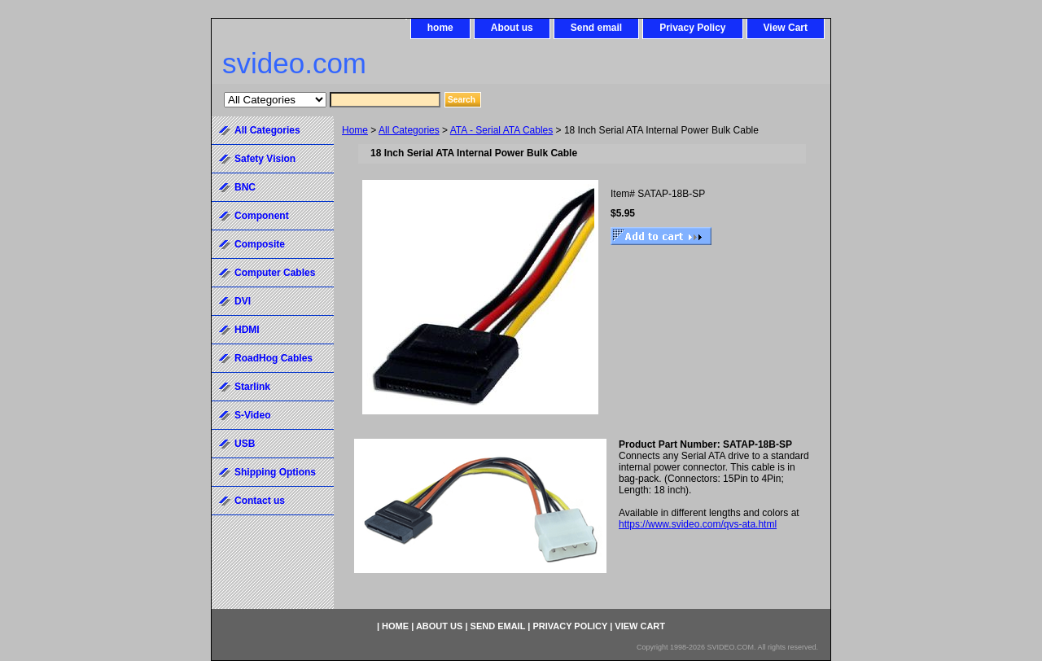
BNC (245, 187)
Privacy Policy (692, 27)
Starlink (252, 386)
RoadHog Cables (273, 358)
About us (512, 27)
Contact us (259, 500)
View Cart (786, 27)
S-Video (252, 415)
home (440, 27)
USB (244, 443)
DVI (242, 301)
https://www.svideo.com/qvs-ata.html (698, 524)
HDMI (247, 329)
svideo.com (294, 63)
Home (355, 130)
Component (261, 215)
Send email (596, 27)
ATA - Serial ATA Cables (502, 130)
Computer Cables (274, 272)
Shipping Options (275, 472)
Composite (259, 244)
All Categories (409, 130)
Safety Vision (265, 158)
